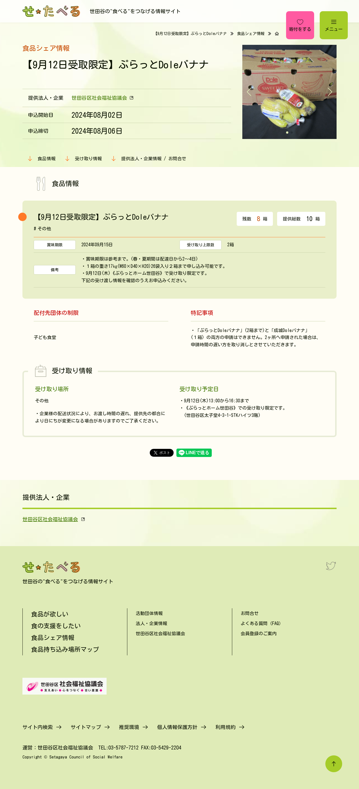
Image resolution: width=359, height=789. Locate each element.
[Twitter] (331, 565)
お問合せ (250, 613)
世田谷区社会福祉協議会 (99, 97)
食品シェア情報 (250, 34)
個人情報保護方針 (177, 727)
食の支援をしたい (55, 626)
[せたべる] (51, 11)
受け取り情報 (88, 158)
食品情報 (47, 158)
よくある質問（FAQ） (262, 623)
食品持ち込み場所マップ (65, 649)
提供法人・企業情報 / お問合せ (153, 158)
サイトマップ (86, 727)
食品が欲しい (49, 614)
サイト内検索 (37, 727)
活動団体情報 (149, 613)
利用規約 (225, 727)
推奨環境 (129, 727)
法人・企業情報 (151, 623)
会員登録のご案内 (259, 633)
